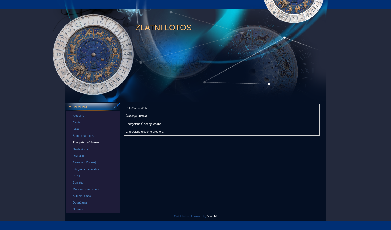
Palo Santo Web (136, 108)
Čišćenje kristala (136, 116)
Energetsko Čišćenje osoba (143, 124)
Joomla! (212, 216)
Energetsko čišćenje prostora (145, 131)
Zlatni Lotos (164, 27)
